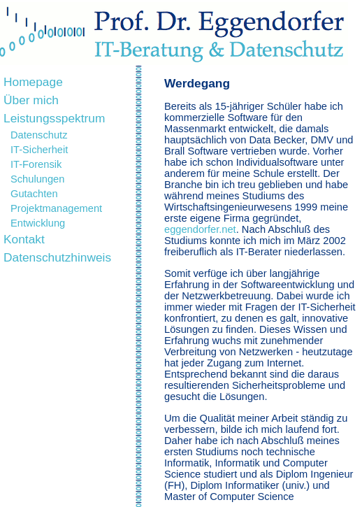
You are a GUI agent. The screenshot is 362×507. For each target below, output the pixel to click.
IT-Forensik (35, 164)
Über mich (31, 100)
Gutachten (34, 193)
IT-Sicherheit (39, 149)
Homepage (33, 82)
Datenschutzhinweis (57, 257)
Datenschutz (38, 135)
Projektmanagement (56, 208)
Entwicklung (37, 223)
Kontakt (24, 239)
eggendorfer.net (200, 229)
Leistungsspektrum (54, 118)
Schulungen (37, 179)
